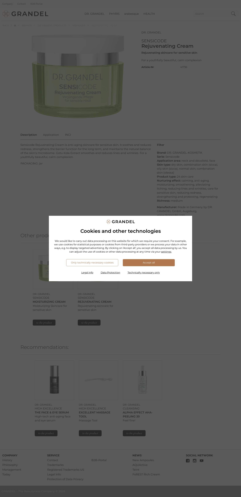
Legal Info (87, 272)
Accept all (149, 262)
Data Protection (110, 272)
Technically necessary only (144, 272)
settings (166, 251)
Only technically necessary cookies (92, 262)
